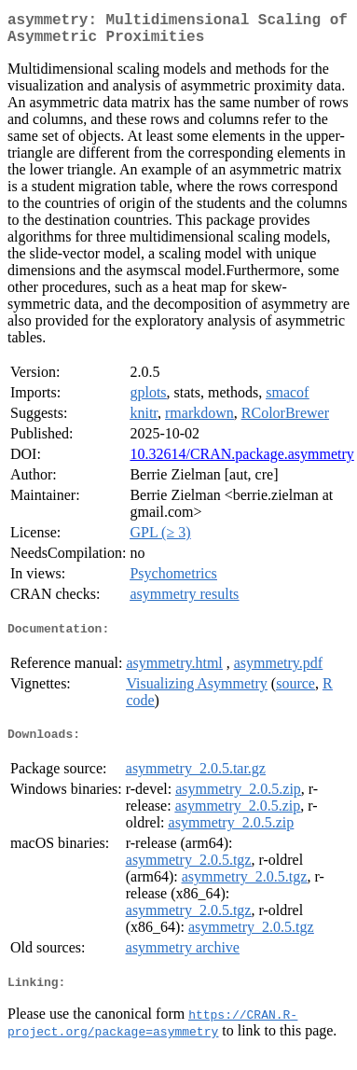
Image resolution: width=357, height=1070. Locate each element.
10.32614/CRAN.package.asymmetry (241, 461)
